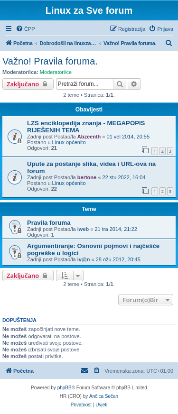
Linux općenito (69, 142)
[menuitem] (25, 29)
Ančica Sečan (103, 396)
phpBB (64, 387)
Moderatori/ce (56, 72)
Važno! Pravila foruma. (50, 61)
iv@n (83, 259)
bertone (86, 177)
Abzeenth (89, 136)
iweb (83, 229)
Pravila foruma (49, 222)
